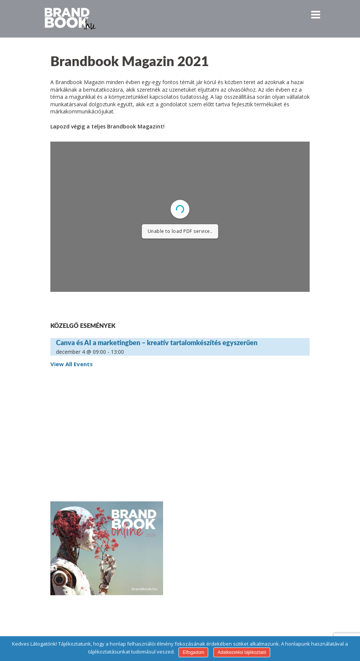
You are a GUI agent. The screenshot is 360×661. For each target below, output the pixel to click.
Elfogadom (193, 652)
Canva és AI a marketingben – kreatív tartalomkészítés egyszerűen (156, 342)
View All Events (71, 364)
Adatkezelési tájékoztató (242, 652)
